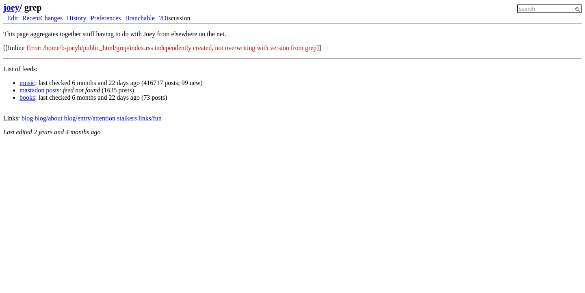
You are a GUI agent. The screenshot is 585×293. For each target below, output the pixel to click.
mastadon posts (39, 90)
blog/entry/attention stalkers (100, 118)
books (27, 97)
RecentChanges (42, 18)
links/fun (150, 118)
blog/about (48, 118)
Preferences (106, 18)
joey (11, 7)
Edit (12, 18)
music (27, 82)
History (77, 18)
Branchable (140, 18)
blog (27, 118)
